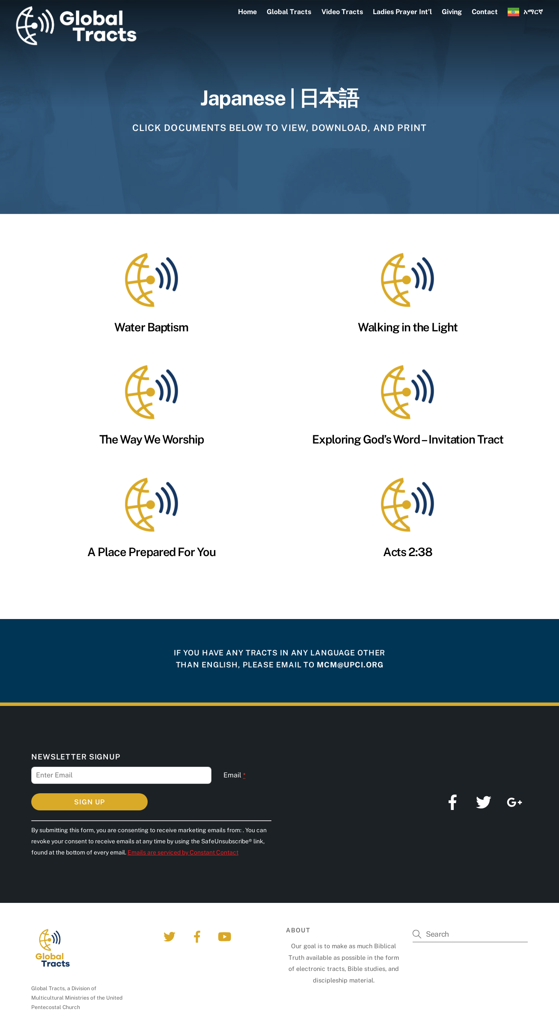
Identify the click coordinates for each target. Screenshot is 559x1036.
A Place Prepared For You (151, 552)
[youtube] (226, 936)
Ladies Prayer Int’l (402, 12)
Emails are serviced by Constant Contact (183, 852)
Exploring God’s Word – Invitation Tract (407, 439)
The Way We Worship (151, 439)
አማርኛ (533, 12)
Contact (485, 12)
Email (234, 775)
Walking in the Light (408, 327)
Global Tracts (289, 12)
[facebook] (198, 936)
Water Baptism (151, 327)
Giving (452, 12)
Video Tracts (342, 12)
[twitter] (171, 936)
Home (247, 12)
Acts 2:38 (407, 552)
